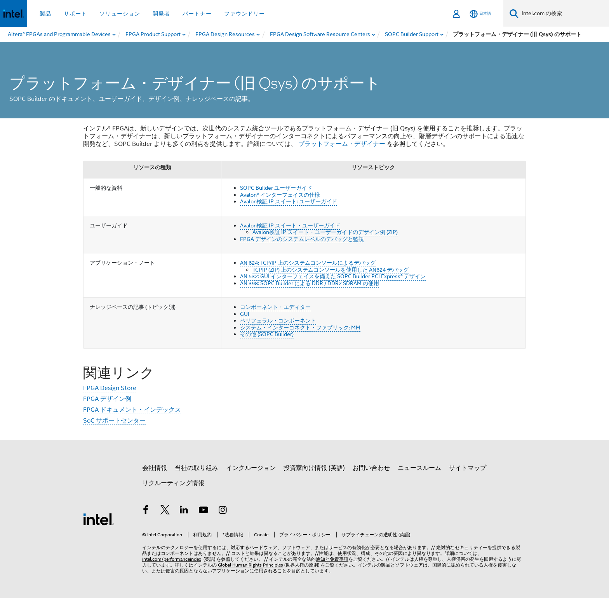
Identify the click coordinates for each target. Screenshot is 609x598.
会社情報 (154, 468)
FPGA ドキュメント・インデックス (132, 410)
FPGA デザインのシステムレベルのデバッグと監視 (302, 239)
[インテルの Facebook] (145, 511)
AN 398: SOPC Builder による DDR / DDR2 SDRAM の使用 (309, 283)
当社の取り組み (196, 468)
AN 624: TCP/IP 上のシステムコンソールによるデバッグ (308, 262)
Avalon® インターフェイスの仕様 (280, 194)
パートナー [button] (197, 13)
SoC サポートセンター (114, 421)
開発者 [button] (161, 13)
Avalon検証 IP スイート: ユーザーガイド (288, 201)
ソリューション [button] (119, 13)
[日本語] (480, 13)
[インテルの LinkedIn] (184, 511)
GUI (244, 313)
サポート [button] (75, 13)
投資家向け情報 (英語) (314, 468)
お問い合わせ (371, 468)
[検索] (514, 13)
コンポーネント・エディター (275, 306)
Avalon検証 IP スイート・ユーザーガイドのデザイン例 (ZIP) (325, 232)
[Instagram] (222, 511)
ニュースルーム (419, 468)
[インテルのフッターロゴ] (98, 519)
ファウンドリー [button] (244, 13)
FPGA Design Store (109, 388)
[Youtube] (203, 511)
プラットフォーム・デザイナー (341, 144)
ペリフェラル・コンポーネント (278, 320)
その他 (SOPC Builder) (267, 334)
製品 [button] (45, 13)
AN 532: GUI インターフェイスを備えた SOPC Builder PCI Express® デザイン (333, 276)
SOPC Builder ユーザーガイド (276, 187)
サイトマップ (467, 468)
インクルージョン (251, 468)
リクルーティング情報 (173, 483)
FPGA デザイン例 (107, 399)
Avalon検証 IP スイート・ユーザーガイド (290, 225)
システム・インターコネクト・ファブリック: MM (300, 327)
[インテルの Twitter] (165, 511)
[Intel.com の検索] (564, 13)
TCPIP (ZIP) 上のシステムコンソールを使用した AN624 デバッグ (330, 269)
